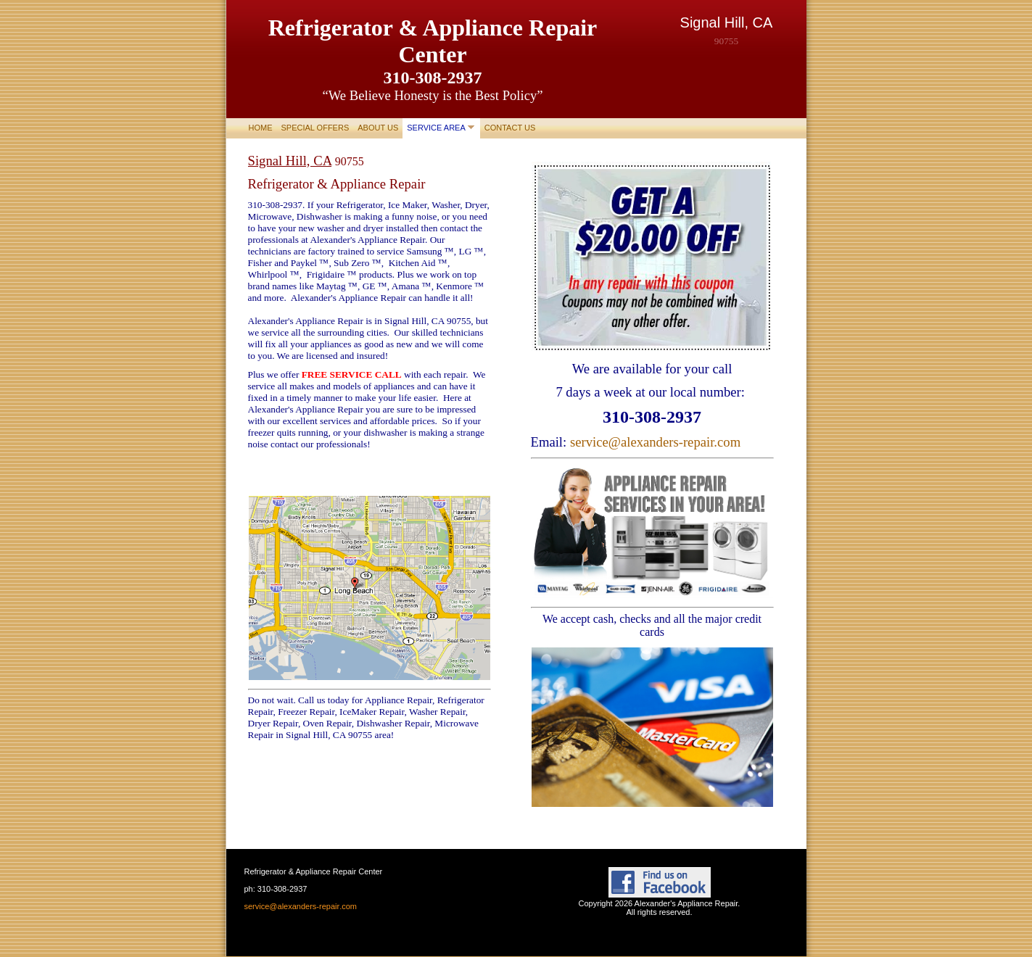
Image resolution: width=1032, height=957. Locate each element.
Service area (436, 127)
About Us (378, 127)
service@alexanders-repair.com (655, 442)
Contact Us (510, 127)
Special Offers (315, 127)
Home (261, 127)
